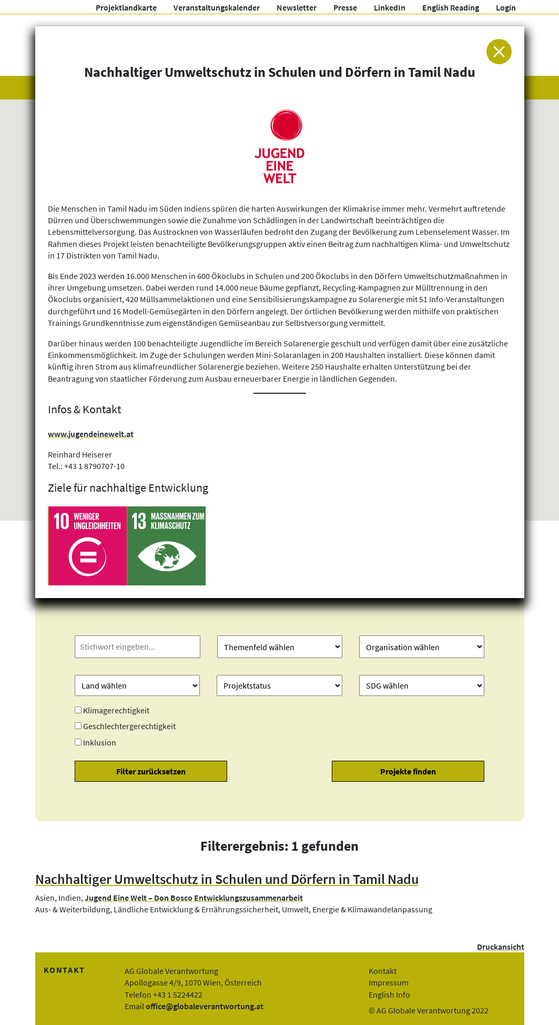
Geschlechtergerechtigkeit (129, 726)
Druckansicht (500, 946)
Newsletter (297, 7)
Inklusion (99, 742)
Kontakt (383, 971)
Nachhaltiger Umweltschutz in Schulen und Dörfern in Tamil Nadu (227, 879)
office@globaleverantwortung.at (204, 1006)
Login (506, 7)
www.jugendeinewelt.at (91, 434)
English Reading (450, 7)
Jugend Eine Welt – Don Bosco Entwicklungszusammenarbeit (194, 897)
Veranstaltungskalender (217, 7)
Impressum (389, 982)
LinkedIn (389, 7)
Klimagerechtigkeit (116, 710)
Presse (345, 7)
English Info (389, 994)
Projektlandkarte (126, 7)
